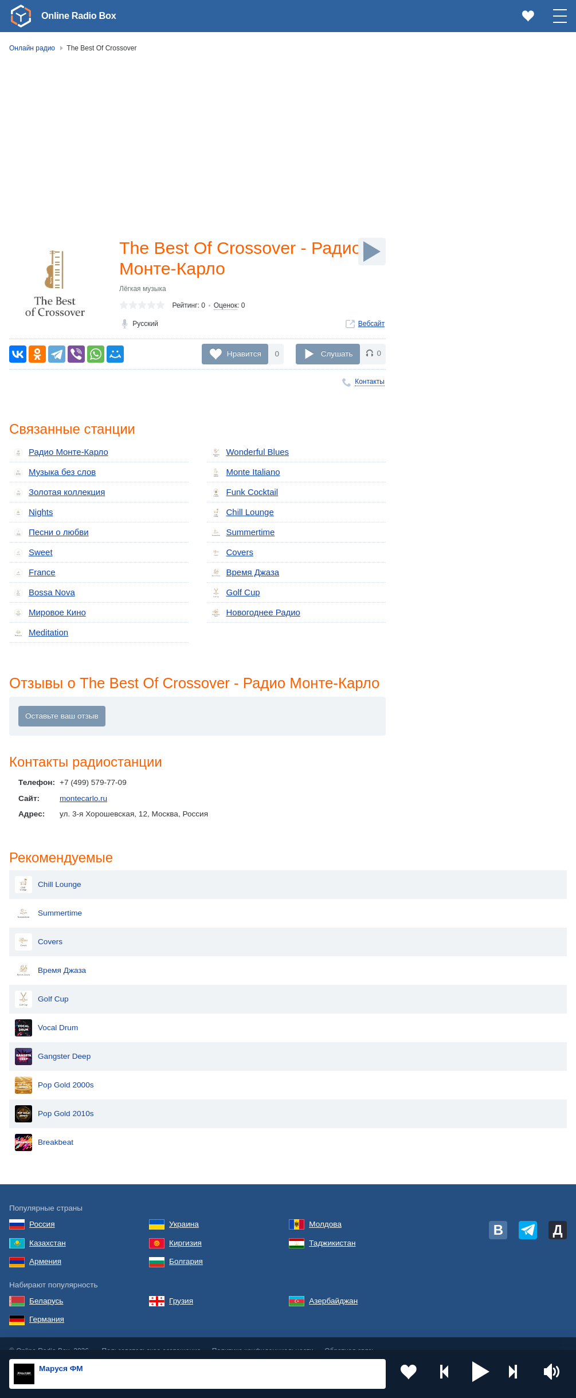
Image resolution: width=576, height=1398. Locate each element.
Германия (46, 1305)
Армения (45, 1247)
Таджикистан (332, 1228)
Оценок (225, 308)
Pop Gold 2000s (54, 1070)
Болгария (186, 1247)
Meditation (39, 625)
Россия (42, 1209)
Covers (230, 548)
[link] (20, 16)
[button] (481, 1374)
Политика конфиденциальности (263, 1337)
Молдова (325, 1209)
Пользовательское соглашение (151, 1337)
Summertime (240, 529)
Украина (184, 1209)
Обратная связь (349, 1337)
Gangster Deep (53, 1042)
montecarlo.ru (83, 791)
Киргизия (185, 1228)
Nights (32, 510)
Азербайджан (333, 1286)
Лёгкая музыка (142, 291)
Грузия (181, 1286)
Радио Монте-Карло (57, 452)
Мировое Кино (47, 606)
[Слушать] (372, 251)
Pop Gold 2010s (54, 1099)
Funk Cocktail (241, 491)
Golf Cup (233, 586)
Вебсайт (371, 326)
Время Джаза (242, 568)
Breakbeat (44, 1128)
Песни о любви (48, 529)
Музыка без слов (51, 472)
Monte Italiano (242, 472)
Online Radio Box (82, 15)
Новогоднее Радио (252, 606)
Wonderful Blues (247, 452)
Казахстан (47, 1228)
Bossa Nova (41, 586)
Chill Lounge (240, 510)
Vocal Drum (46, 1013)
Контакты (370, 382)
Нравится (244, 354)
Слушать (337, 354)
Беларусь (46, 1286)
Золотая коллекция (55, 491)
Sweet (31, 548)
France (33, 568)
